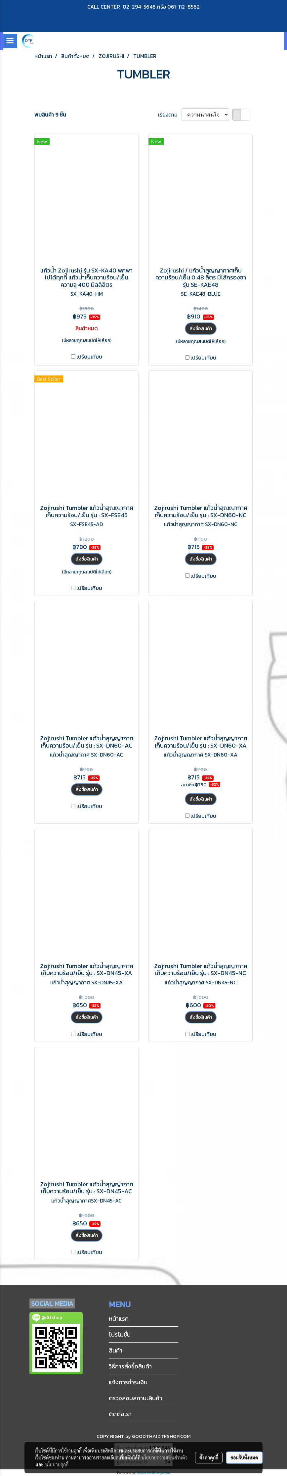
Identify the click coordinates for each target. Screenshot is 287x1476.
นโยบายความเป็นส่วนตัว (164, 1457)
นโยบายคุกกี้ (56, 1464)
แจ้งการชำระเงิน (128, 1382)
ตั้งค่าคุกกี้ (208, 1457)
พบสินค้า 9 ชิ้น (50, 115)
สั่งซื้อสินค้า (200, 328)
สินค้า (115, 1350)
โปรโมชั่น (120, 1334)
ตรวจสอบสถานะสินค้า (135, 1398)
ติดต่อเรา (120, 1413)
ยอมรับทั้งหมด (244, 1457)
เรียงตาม (170, 115)
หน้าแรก (119, 1318)
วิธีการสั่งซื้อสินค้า (130, 1366)
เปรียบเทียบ (89, 357)
